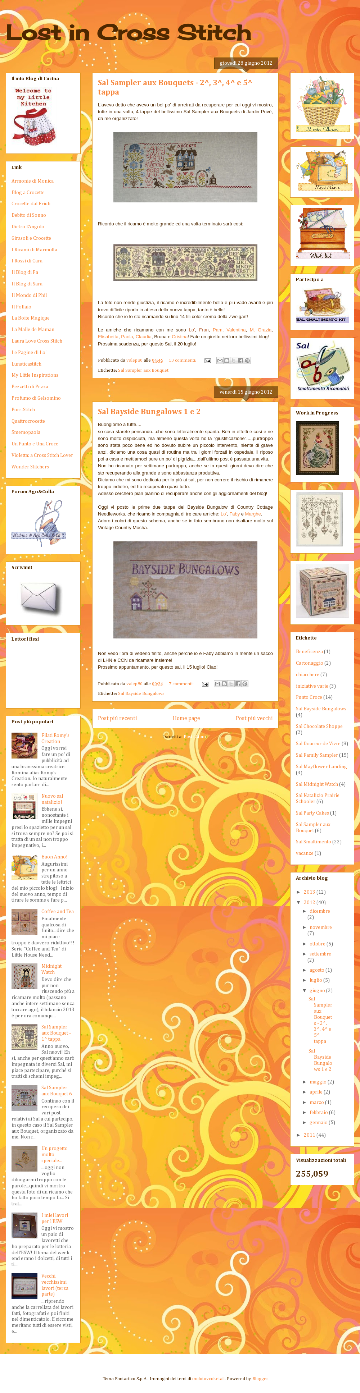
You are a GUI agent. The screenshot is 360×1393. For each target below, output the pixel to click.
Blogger (260, 1378)
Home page (186, 718)
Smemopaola (26, 432)
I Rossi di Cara (27, 261)
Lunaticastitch (26, 364)
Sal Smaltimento (313, 841)
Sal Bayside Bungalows (141, 693)
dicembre (320, 911)
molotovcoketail (208, 1378)
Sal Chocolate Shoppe (319, 726)
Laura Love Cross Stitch (37, 341)
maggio (319, 1082)
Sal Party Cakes (312, 813)
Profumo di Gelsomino (36, 398)
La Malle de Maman (33, 329)
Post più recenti (117, 718)
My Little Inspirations (35, 375)
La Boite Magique (31, 318)
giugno (318, 990)
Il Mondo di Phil (29, 295)
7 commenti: (182, 684)
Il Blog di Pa (25, 272)
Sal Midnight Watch (317, 784)
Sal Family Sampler (317, 755)
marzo (317, 1102)
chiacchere (307, 674)
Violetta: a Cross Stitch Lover (42, 455)
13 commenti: (183, 360)
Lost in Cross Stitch (128, 32)
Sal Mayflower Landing (321, 766)
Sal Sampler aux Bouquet (143, 370)
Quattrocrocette (28, 421)
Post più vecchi (254, 718)
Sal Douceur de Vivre (318, 743)
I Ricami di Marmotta (34, 249)
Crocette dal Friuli (31, 203)
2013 (310, 892)
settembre (320, 954)
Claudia (144, 336)
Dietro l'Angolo (28, 226)
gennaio (319, 1122)
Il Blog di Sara (27, 284)
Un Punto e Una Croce (35, 443)
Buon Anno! (54, 857)
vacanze (305, 853)
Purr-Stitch (23, 409)
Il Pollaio (21, 307)
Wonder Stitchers (30, 466)
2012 (310, 902)
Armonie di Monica (33, 181)
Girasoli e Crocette (31, 238)
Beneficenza (309, 651)
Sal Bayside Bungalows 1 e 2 (149, 412)
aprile (317, 1092)
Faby (234, 514)
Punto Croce (309, 697)
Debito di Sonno (29, 215)
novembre (321, 927)
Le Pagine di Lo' (29, 352)
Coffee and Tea (57, 911)
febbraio (319, 1112)
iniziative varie (312, 686)
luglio (316, 980)
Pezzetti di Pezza (30, 386)
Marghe (253, 514)
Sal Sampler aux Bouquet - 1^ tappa (56, 1033)
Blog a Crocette (28, 192)
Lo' (224, 514)
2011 (310, 1135)
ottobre (318, 944)
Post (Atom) (196, 736)
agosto (317, 970)
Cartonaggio (309, 663)
